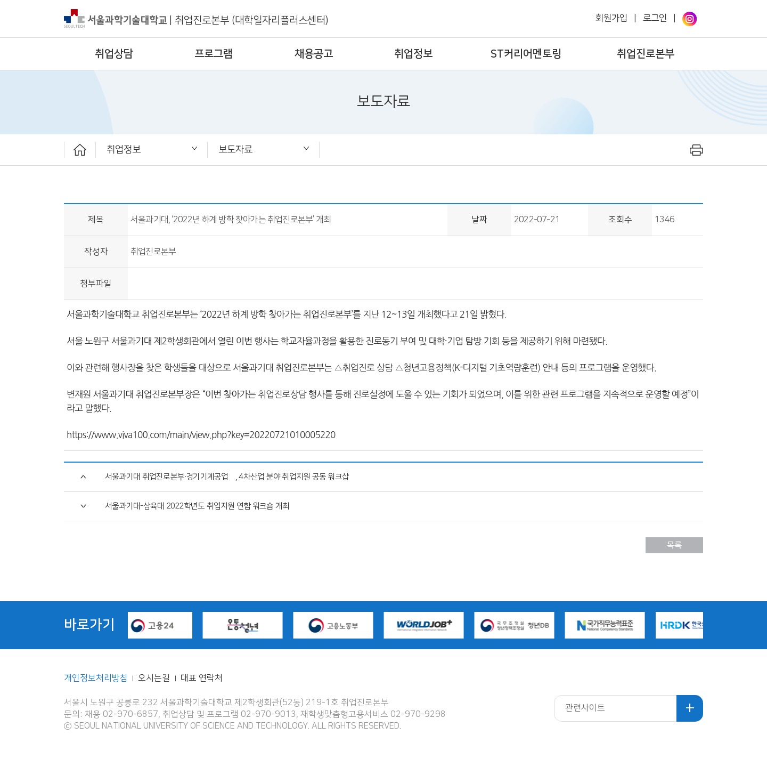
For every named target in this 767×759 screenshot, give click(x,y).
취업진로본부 (645, 54)
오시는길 (155, 678)
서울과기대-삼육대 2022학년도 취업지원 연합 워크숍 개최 (197, 506)
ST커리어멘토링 (526, 54)
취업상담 (114, 54)
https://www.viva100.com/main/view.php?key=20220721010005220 (201, 434)
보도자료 (235, 149)
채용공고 (314, 54)
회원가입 (611, 18)
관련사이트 (585, 708)
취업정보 (413, 54)
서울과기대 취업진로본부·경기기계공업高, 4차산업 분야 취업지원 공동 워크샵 (227, 477)
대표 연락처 (202, 678)
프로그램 (213, 54)
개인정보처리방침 (96, 678)
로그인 (655, 18)
